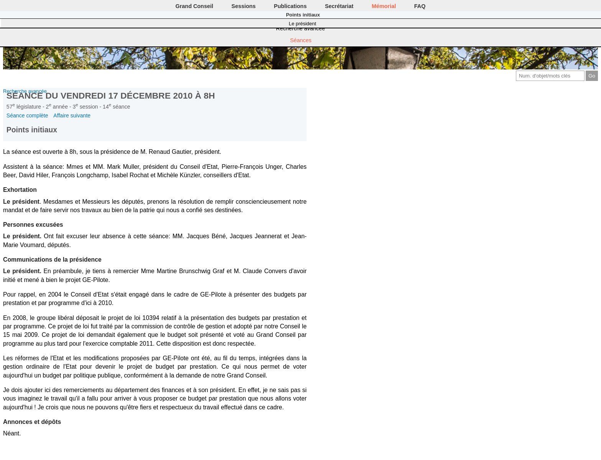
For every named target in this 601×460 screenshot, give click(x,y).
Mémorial (384, 6)
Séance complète (27, 115)
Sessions (244, 6)
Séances (301, 40)
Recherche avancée (300, 28)
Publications (290, 6)
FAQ (420, 6)
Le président (302, 23)
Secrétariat (339, 6)
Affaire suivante (71, 115)
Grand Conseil (194, 6)
